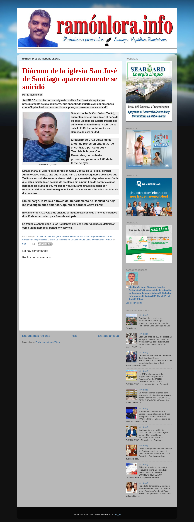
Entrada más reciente (36, 335)
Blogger (117, 514)
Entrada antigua (108, 335)
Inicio (74, 335)
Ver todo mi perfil (134, 303)
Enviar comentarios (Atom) (48, 342)
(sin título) (143, 315)
